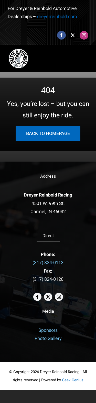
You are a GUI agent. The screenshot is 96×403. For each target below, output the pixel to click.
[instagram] (84, 35)
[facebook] (61, 35)
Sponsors (48, 330)
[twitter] (72, 35)
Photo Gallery (48, 338)
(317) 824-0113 (48, 262)
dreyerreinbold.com (57, 16)
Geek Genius (72, 380)
